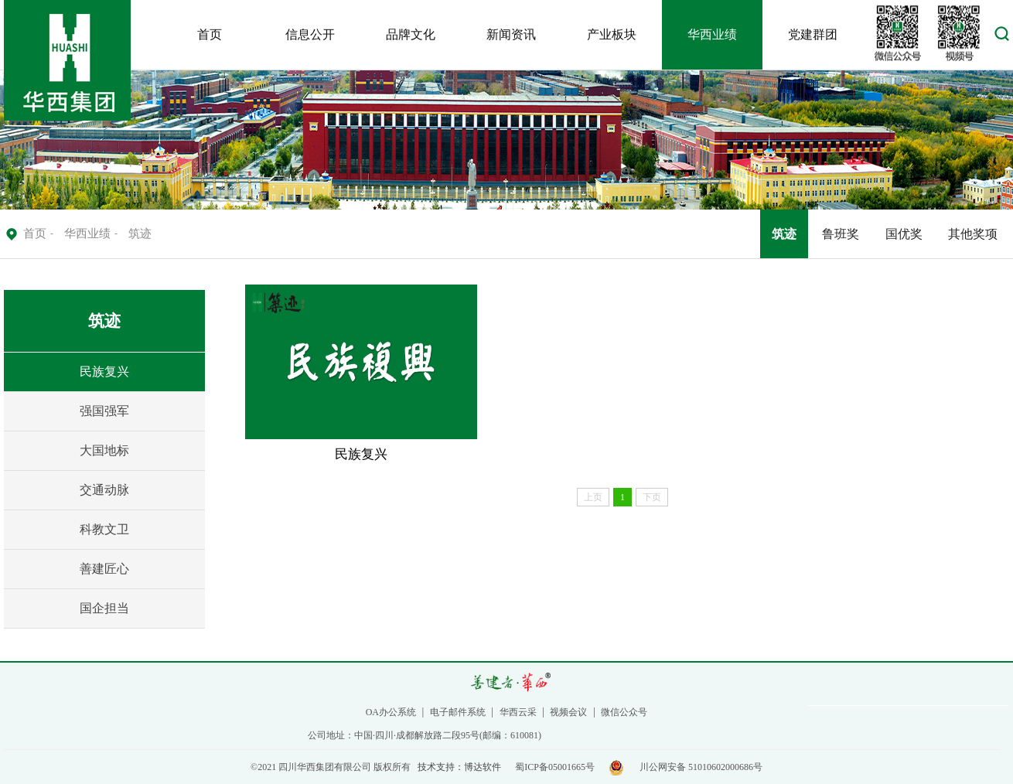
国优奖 (904, 233)
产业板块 (611, 34)
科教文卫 (104, 529)
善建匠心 (104, 568)
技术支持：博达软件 (459, 767)
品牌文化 (410, 34)
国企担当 (104, 608)
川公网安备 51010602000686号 (701, 767)
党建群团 (812, 34)
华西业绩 (712, 34)
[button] (1001, 37)
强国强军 (104, 411)
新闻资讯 (511, 34)
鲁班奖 (840, 233)
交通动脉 (104, 489)
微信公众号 (624, 712)
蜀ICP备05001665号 (555, 767)
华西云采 (518, 712)
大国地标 (104, 450)
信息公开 (310, 34)
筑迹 (784, 233)
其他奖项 (973, 233)
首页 (209, 34)
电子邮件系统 (458, 712)
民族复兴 (104, 371)
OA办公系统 (391, 712)
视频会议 (568, 712)
